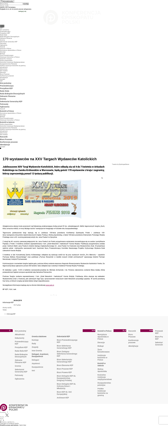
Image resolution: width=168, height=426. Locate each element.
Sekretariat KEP (63, 336)
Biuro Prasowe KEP (65, 369)
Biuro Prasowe (132, 335)
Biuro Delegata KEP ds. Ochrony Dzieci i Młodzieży (66, 386)
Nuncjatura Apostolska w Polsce (103, 336)
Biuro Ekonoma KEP (65, 365)
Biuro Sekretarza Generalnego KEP (64, 347)
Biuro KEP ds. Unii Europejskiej (64, 393)
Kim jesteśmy (20, 331)
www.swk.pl (50, 285)
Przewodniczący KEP (21, 343)
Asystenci (36, 363)
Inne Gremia (37, 351)
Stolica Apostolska (102, 370)
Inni (33, 370)
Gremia (18, 366)
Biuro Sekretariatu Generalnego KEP (64, 360)
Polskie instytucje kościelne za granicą (103, 392)
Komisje (35, 340)
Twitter (18, 305)
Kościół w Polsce (105, 331)
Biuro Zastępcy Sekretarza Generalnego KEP (67, 353)
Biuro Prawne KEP (64, 372)
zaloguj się (22, 11)
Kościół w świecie (102, 364)
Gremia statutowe (39, 336)
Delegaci (35, 360)
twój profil (5, 5)
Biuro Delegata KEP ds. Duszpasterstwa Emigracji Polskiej (66, 378)
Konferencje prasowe (133, 341)
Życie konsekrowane (104, 351)
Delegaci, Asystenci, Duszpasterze (40, 355)
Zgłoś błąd (22, 425)
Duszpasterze (37, 367)
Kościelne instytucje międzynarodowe (105, 377)
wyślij (9, 308)
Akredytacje (133, 346)
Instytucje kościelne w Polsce (102, 357)
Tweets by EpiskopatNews (120, 164)
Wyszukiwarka (8, 1)
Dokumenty (19, 338)
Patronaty (19, 375)
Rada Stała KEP (21, 351)
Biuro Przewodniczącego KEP (67, 341)
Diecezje (101, 342)
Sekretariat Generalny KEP (21, 370)
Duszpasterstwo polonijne (104, 384)
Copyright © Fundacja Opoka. (9, 423)
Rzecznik (132, 331)
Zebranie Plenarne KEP (20, 361)
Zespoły (35, 347)
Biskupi (101, 346)
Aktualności (20, 334)
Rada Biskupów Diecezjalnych (21, 355)
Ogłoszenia (19, 379)
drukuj (5, 308)
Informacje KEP (11, 314)
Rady (34, 343)
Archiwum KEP (63, 398)
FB (14, 305)
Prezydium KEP (21, 347)
